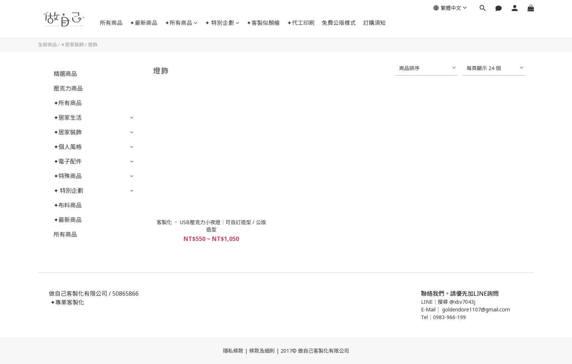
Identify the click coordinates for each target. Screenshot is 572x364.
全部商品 (47, 44)
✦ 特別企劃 (222, 22)
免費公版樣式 (339, 22)
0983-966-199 (449, 317)
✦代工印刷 (301, 22)
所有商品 (111, 22)
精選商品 (65, 74)
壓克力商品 (68, 88)
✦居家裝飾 (72, 44)
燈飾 (92, 44)
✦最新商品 (144, 22)
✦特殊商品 (68, 176)
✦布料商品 (68, 205)
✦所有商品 (181, 22)
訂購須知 (374, 22)
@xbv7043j (462, 301)
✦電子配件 (68, 161)
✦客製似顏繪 (263, 22)
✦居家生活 (68, 118)
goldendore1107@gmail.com (476, 309)
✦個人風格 (68, 147)
